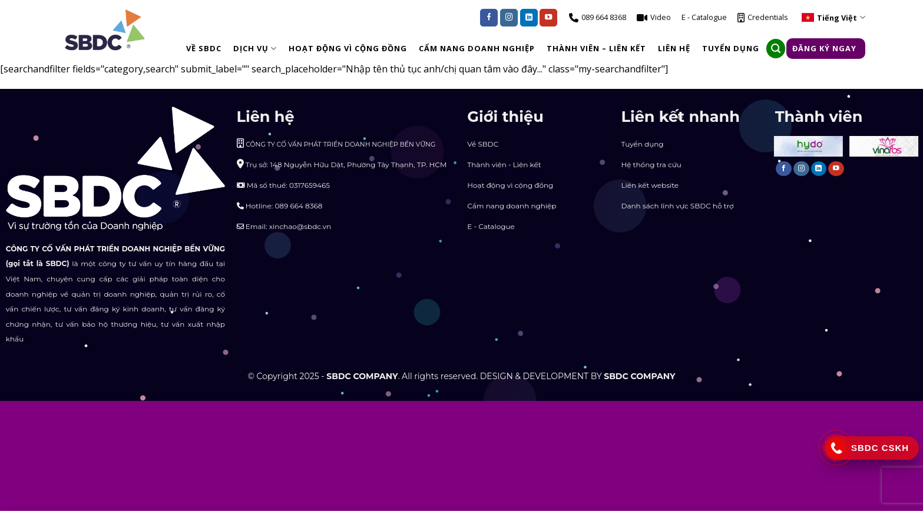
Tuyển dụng (642, 144)
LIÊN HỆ (674, 48)
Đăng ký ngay (824, 48)
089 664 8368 (298, 205)
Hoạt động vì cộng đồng (510, 185)
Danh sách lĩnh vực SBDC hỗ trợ (677, 205)
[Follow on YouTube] (548, 17)
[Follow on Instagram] (509, 17)
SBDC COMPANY (362, 376)
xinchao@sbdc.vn (300, 226)
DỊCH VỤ (255, 48)
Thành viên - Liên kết (504, 164)
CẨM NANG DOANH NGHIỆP (477, 48)
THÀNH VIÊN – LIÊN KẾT (596, 48)
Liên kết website (650, 185)
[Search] (775, 48)
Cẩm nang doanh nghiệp (511, 205)
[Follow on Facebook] (489, 17)
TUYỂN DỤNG (730, 48)
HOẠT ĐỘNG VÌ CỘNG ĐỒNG (348, 48)
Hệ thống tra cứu (651, 164)
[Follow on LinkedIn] (529, 17)
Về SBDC (203, 48)
